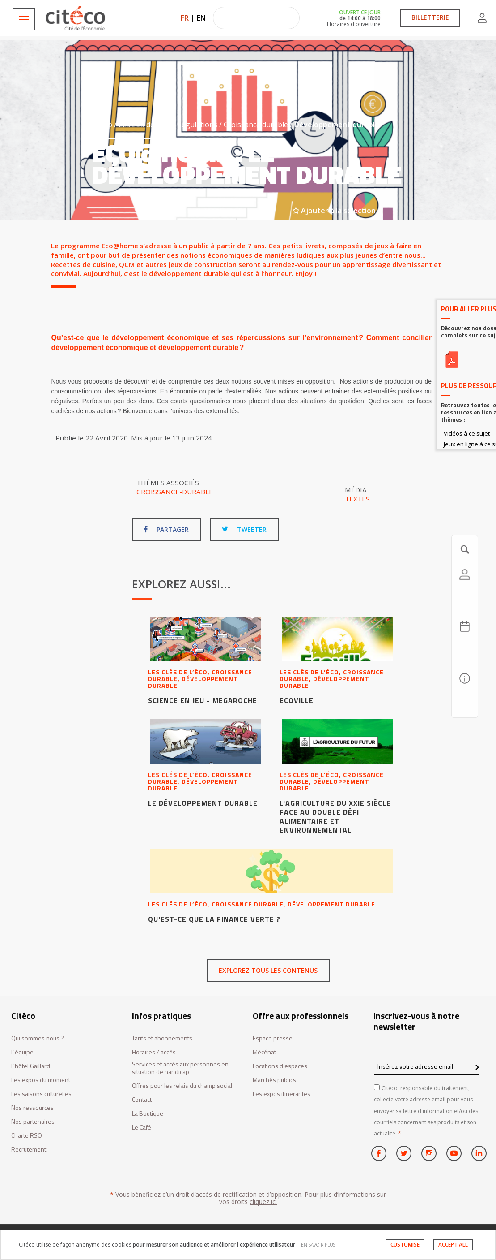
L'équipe (22, 1052)
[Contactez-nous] (465, 704)
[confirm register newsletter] (477, 1068)
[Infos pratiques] (465, 678)
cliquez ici (263, 1201)
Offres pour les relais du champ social (182, 1086)
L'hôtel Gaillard (30, 1066)
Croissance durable (256, 124)
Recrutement (28, 1149)
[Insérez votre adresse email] (426, 1066)
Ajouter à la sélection (334, 211)
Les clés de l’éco (145, 124)
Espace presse (273, 1038)
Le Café (141, 1127)
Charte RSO (26, 1135)
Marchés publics (274, 1080)
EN (201, 18)
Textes (357, 498)
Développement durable (336, 124)
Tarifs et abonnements (162, 1038)
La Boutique (147, 1113)
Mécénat (264, 1052)
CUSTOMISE (405, 1244)
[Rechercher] (465, 652)
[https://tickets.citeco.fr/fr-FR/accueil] (465, 600)
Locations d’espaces (280, 1066)
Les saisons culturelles (41, 1094)
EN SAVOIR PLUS (318, 1245)
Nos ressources (32, 1108)
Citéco (102, 124)
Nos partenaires (33, 1122)
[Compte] (465, 574)
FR (185, 18)
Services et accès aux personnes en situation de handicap (180, 1068)
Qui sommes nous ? (37, 1038)
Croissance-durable (174, 491)
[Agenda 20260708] (465, 626)
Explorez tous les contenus (268, 970)
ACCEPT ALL (453, 1244)
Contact (142, 1100)
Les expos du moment (40, 1080)
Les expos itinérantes (281, 1094)
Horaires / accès (154, 1052)
